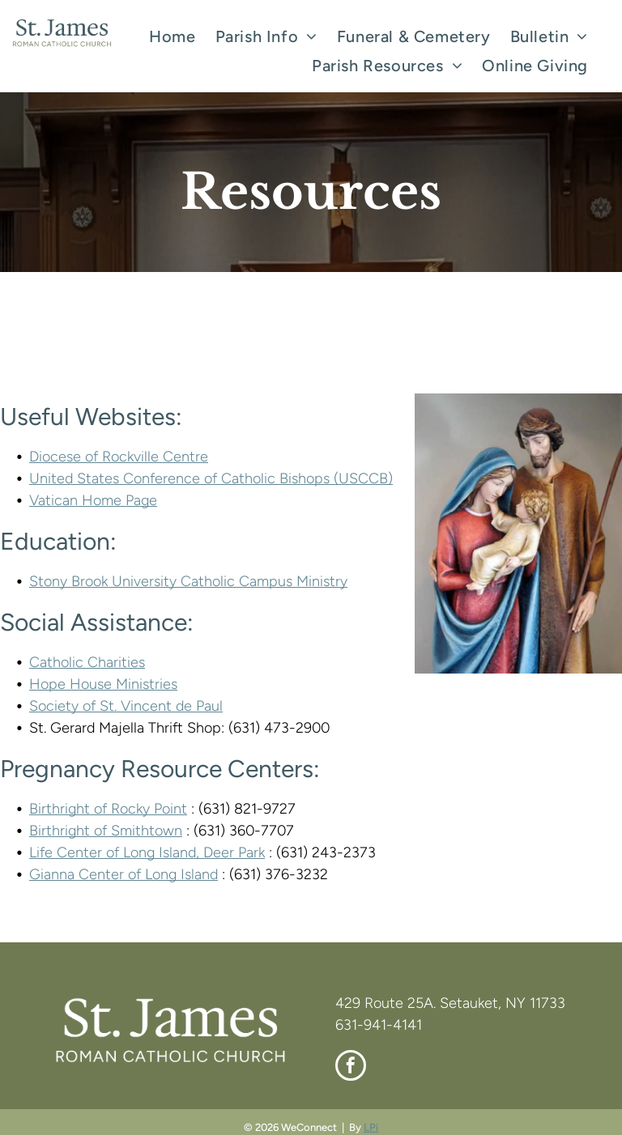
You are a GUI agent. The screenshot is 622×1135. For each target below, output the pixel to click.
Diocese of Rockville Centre (118, 456)
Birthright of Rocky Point (108, 809)
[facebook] (350, 1067)
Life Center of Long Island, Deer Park (147, 852)
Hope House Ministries (103, 684)
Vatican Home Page (93, 500)
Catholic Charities (87, 662)
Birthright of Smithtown (105, 831)
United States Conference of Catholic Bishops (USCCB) (211, 478)
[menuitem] (172, 36)
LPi (371, 1127)
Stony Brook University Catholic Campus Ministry (188, 581)
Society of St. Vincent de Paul (126, 706)
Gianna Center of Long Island (123, 874)
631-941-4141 (378, 1025)
